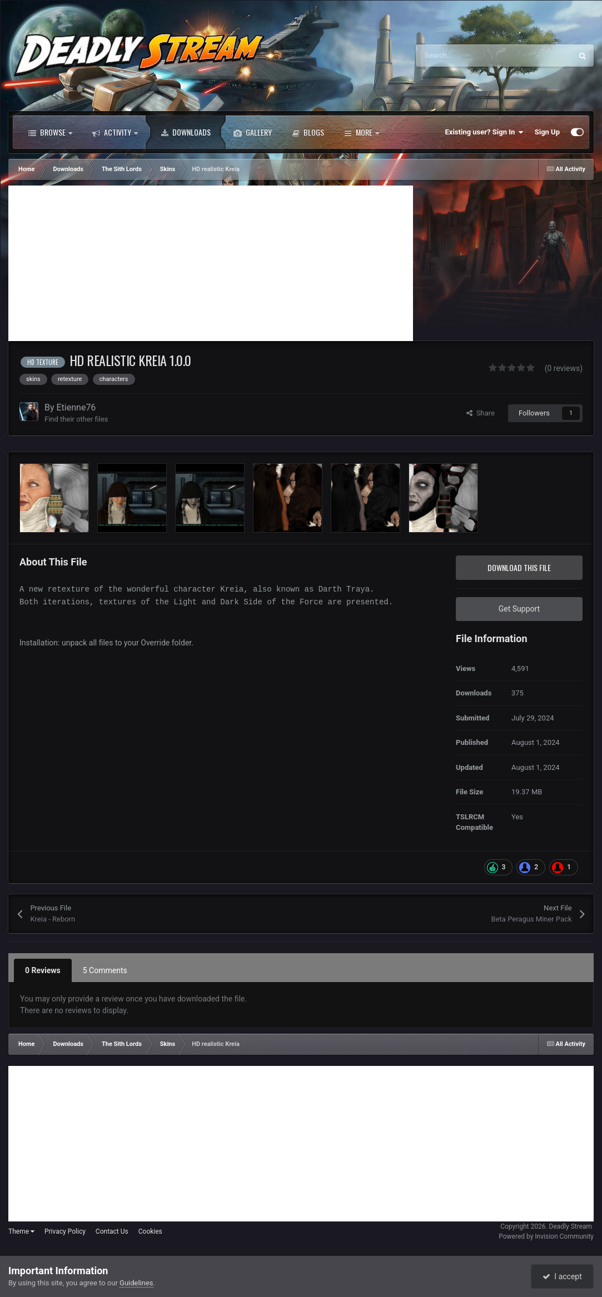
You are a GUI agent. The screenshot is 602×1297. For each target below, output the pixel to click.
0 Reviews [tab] (43, 970)
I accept (562, 1276)
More (361, 132)
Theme (21, 1231)
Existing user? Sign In (484, 132)
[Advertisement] (210, 263)
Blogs (308, 132)
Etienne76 (76, 407)
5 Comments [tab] (105, 970)
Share (480, 413)
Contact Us (112, 1231)
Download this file (519, 567)
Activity (115, 132)
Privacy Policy (65, 1231)
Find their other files (76, 419)
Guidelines (136, 1283)
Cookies (150, 1231)
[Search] (470, 55)
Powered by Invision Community (546, 1236)
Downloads (185, 132)
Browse (50, 132)
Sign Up (547, 132)
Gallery (252, 132)
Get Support (519, 608)
